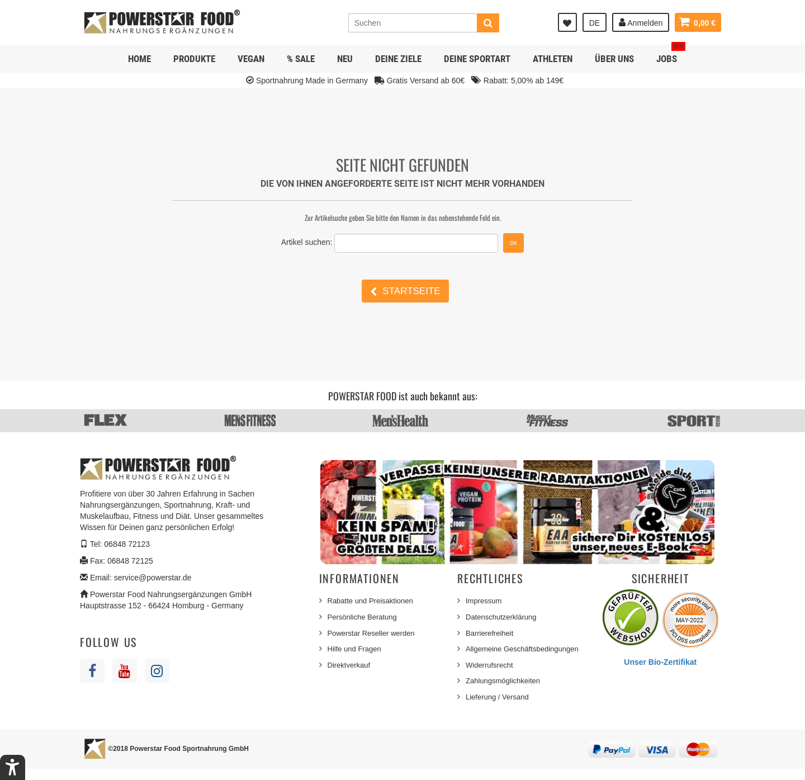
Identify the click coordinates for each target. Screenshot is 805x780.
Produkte (194, 58)
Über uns (614, 58)
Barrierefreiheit (489, 633)
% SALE (301, 58)
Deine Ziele (398, 58)
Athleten (552, 58)
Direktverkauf (349, 665)
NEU (345, 58)
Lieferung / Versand (497, 697)
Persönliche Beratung (362, 617)
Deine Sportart (477, 58)
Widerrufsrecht (489, 665)
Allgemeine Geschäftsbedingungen (522, 649)
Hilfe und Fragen (354, 649)
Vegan (251, 58)
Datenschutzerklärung (501, 617)
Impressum (483, 601)
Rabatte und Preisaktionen (370, 601)
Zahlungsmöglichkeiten (503, 681)
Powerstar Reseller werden (371, 633)
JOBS (670, 54)
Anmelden (640, 22)
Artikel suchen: (307, 242)
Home (139, 58)
